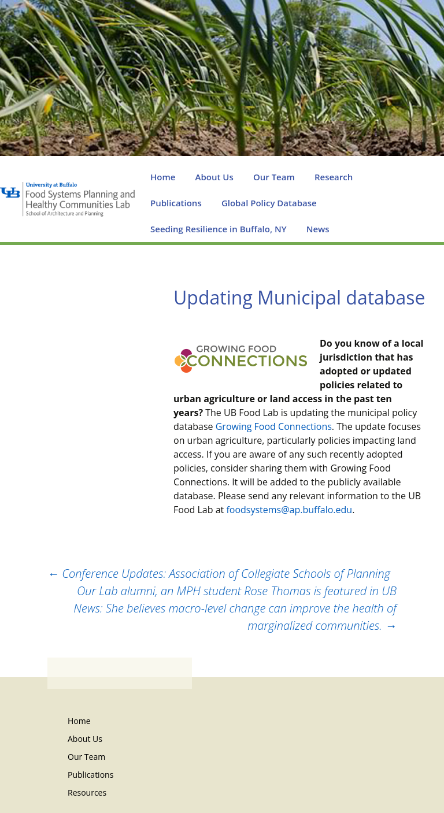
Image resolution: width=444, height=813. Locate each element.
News (318, 229)
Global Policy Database (269, 203)
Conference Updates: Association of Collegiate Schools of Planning (218, 573)
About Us (214, 177)
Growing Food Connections (274, 426)
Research (333, 177)
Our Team (274, 177)
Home (162, 177)
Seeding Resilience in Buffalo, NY (218, 229)
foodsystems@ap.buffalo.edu (289, 509)
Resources (87, 792)
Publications (176, 203)
